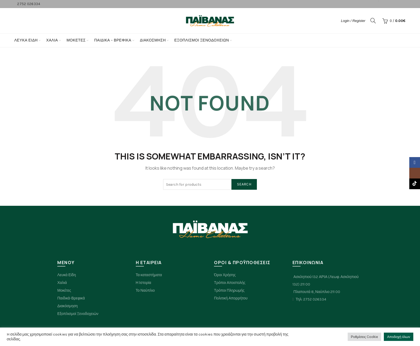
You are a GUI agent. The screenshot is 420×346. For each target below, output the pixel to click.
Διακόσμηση (153, 40)
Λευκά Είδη (26, 40)
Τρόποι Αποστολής (229, 282)
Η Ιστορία (143, 282)
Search (244, 184)
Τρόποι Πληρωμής (229, 290)
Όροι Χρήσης (225, 275)
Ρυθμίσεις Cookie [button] (364, 337)
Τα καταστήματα (149, 275)
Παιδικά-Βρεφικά (71, 298)
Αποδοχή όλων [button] (398, 337)
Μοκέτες (64, 290)
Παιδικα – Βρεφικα (113, 40)
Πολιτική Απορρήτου (231, 298)
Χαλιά (62, 282)
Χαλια (52, 40)
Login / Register (353, 21)
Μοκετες (75, 40)
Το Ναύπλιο (145, 290)
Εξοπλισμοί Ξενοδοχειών (77, 313)
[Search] (373, 21)
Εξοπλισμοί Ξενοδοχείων (201, 40)
